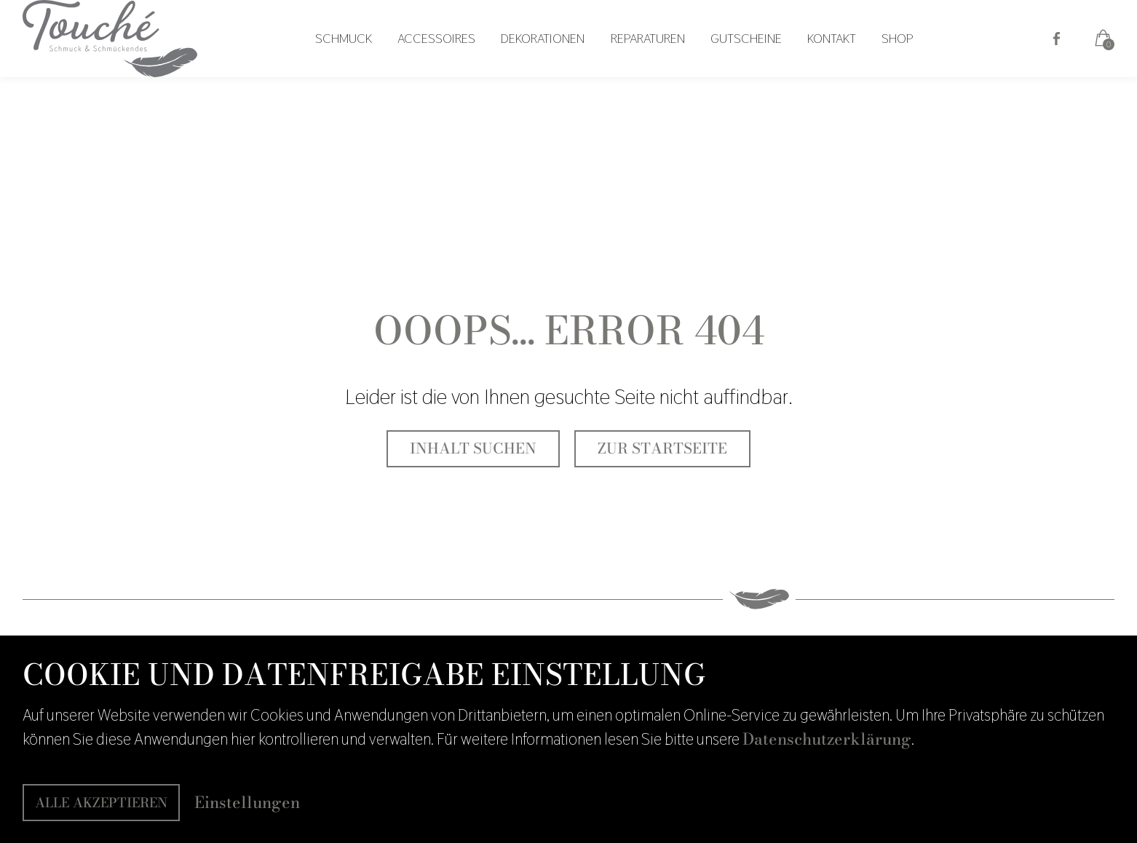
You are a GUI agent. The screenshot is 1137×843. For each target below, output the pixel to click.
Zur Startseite (662, 448)
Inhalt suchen (473, 448)
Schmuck (361, 55)
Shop (892, 55)
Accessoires (450, 55)
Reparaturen (654, 55)
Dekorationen (553, 55)
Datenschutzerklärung (826, 739)
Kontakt (830, 55)
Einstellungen (247, 803)
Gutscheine (748, 55)
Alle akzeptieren (101, 802)
